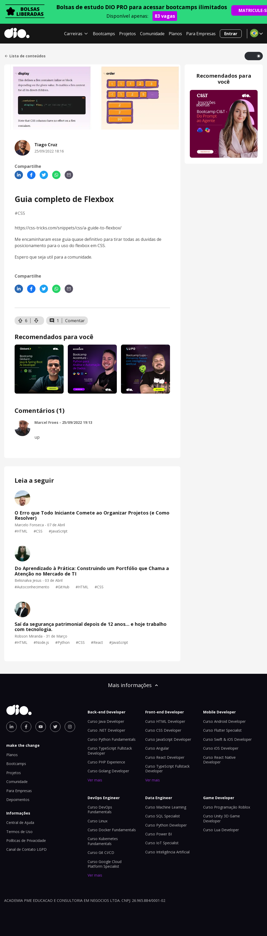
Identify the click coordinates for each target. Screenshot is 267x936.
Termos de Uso (19, 831)
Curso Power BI (158, 833)
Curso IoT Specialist (162, 842)
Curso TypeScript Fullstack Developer (110, 750)
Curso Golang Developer (108, 770)
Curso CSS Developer (163, 730)
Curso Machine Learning (165, 807)
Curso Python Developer (166, 825)
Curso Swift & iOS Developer (227, 739)
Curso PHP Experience (106, 762)
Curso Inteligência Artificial (167, 851)
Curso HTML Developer (165, 721)
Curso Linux (97, 820)
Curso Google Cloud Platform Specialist (105, 864)
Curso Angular (157, 748)
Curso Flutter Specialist (222, 730)
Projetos (127, 33)
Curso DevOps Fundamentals (100, 809)
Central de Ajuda (20, 822)
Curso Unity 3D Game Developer (221, 818)
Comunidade (152, 33)
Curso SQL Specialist (162, 815)
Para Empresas (201, 33)
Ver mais (95, 780)
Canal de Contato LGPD (26, 849)
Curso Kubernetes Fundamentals (103, 841)
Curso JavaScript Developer (168, 739)
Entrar (230, 33)
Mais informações (133, 685)
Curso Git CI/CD (101, 852)
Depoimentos (17, 799)
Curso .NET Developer (106, 730)
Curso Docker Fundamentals (112, 829)
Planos (175, 33)
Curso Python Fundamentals (112, 739)
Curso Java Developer (106, 721)
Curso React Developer (164, 757)
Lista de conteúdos (25, 56)
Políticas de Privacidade (26, 840)
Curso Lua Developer (221, 829)
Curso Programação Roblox (226, 807)
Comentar (75, 320)
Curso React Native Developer (219, 759)
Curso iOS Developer (220, 748)
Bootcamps (104, 33)
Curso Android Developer (224, 721)
